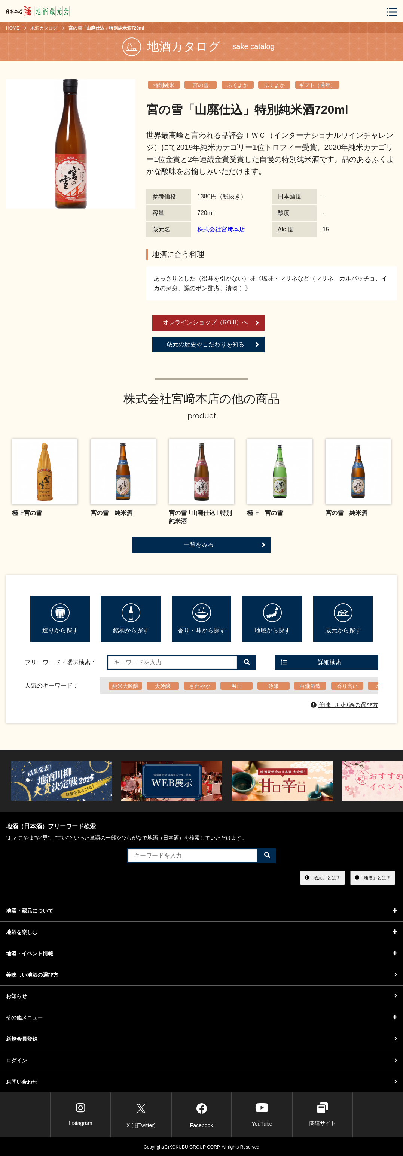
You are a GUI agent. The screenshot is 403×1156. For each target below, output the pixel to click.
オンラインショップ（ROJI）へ (211, 323)
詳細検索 (311, 662)
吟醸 (273, 686)
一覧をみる (224, 545)
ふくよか (237, 85)
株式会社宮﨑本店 (221, 229)
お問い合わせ (201, 1082)
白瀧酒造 (310, 686)
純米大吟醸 (125, 686)
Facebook (201, 1114)
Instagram (80, 1114)
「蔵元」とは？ (323, 877)
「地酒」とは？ (373, 877)
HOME (12, 28)
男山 (236, 686)
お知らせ (201, 996)
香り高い (347, 686)
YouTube (262, 1114)
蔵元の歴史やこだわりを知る (213, 344)
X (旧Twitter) (141, 1114)
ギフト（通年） (317, 85)
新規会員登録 (201, 1039)
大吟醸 (163, 686)
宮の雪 (200, 85)
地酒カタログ (43, 28)
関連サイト (322, 1114)
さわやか (199, 686)
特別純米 (163, 85)
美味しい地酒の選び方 (344, 705)
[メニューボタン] (392, 11)
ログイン (201, 1061)
